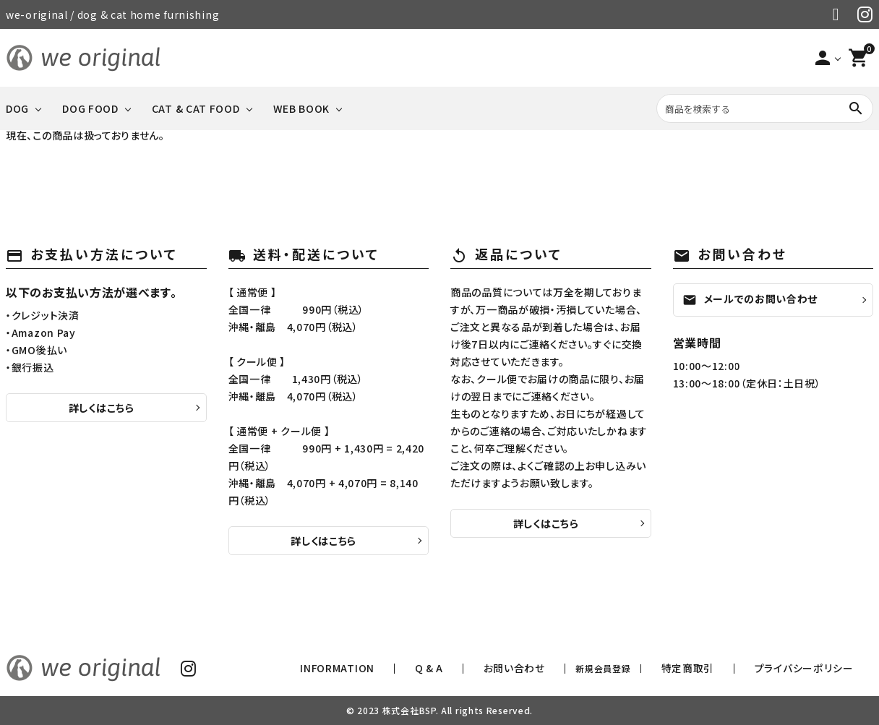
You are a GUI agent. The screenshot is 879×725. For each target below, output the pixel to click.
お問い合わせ (587, 668)
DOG (17, 108)
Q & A (527, 668)
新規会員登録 (662, 668)
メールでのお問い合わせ (750, 299)
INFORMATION (461, 668)
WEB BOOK (301, 108)
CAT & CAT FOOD (196, 108)
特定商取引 (735, 668)
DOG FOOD (90, 108)
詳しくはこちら (101, 407)
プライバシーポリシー (821, 668)
